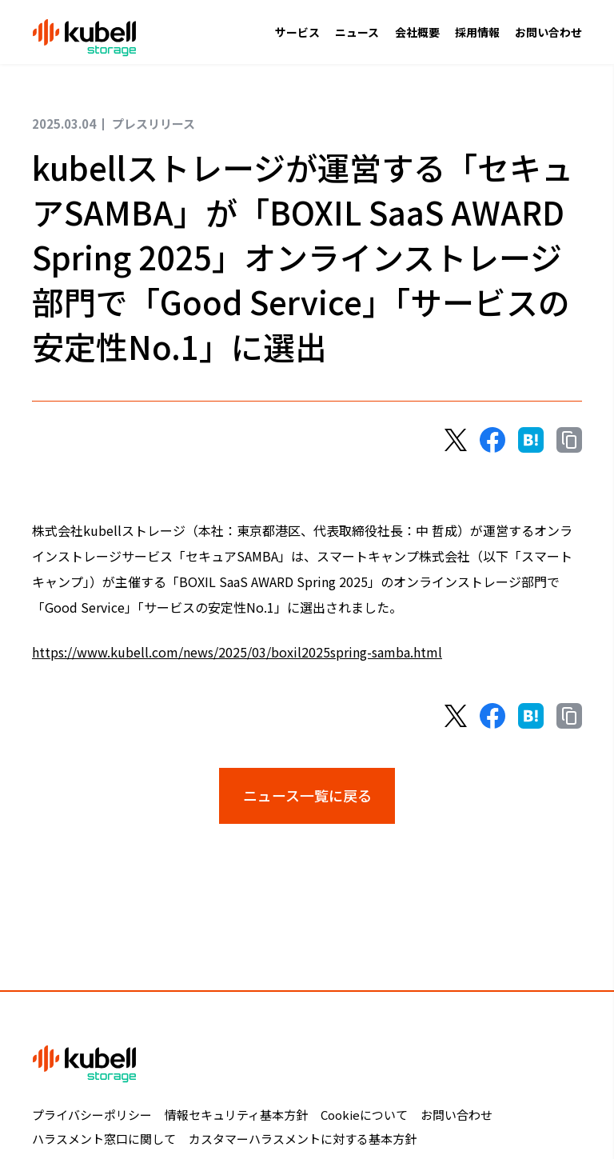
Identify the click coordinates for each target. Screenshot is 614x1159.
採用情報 (477, 32)
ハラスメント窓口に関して (104, 1138)
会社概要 (417, 32)
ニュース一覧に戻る (307, 795)
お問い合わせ (548, 32)
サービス (297, 32)
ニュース (357, 32)
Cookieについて (364, 1114)
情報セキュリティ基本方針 (236, 1114)
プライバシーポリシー (92, 1114)
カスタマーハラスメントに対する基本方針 (303, 1138)
